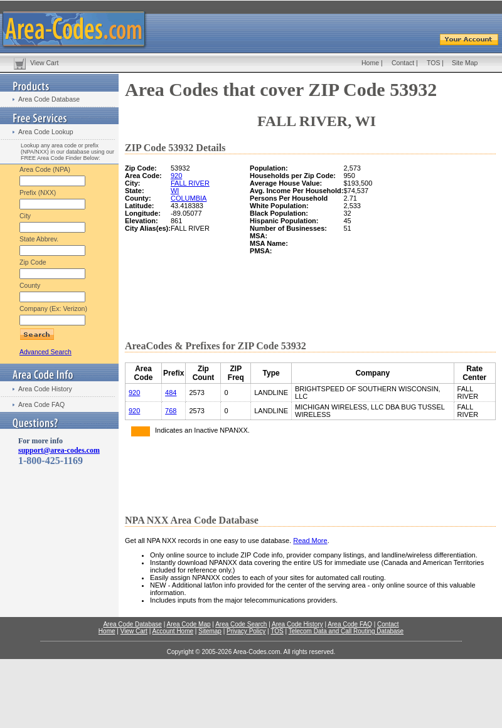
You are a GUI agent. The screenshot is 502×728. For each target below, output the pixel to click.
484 (170, 392)
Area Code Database (49, 99)
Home (370, 62)
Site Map (465, 62)
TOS (433, 62)
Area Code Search (241, 624)
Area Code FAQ (41, 404)
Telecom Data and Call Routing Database (346, 631)
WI (175, 190)
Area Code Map (188, 624)
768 (170, 410)
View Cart (44, 62)
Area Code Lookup (45, 131)
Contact (403, 62)
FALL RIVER (190, 183)
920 (176, 175)
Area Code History (45, 389)
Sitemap (210, 631)
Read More (310, 540)
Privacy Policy (246, 631)
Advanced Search (45, 352)
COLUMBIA (188, 198)
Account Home (172, 631)
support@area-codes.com (59, 450)
